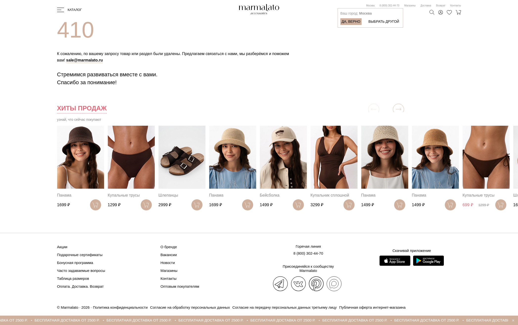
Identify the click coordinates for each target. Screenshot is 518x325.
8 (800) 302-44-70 (389, 5)
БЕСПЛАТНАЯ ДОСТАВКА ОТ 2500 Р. (72, 320)
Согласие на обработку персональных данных (190, 307)
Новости (167, 263)
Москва (370, 5)
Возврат (441, 5)
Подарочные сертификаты (80, 255)
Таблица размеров (73, 278)
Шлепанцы (168, 195)
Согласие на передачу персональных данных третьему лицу (284, 307)
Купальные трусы (124, 195)
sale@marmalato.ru (84, 60)
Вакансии (168, 255)
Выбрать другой (383, 21)
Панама (64, 195)
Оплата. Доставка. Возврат (80, 286)
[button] (398, 109)
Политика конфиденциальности (120, 307)
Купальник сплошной (330, 195)
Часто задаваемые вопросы (81, 270)
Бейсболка (270, 195)
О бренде (168, 247)
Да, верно (350, 21)
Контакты (455, 5)
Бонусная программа (75, 263)
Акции (62, 247)
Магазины (410, 5)
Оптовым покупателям (179, 286)
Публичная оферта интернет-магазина (372, 307)
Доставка (426, 5)
